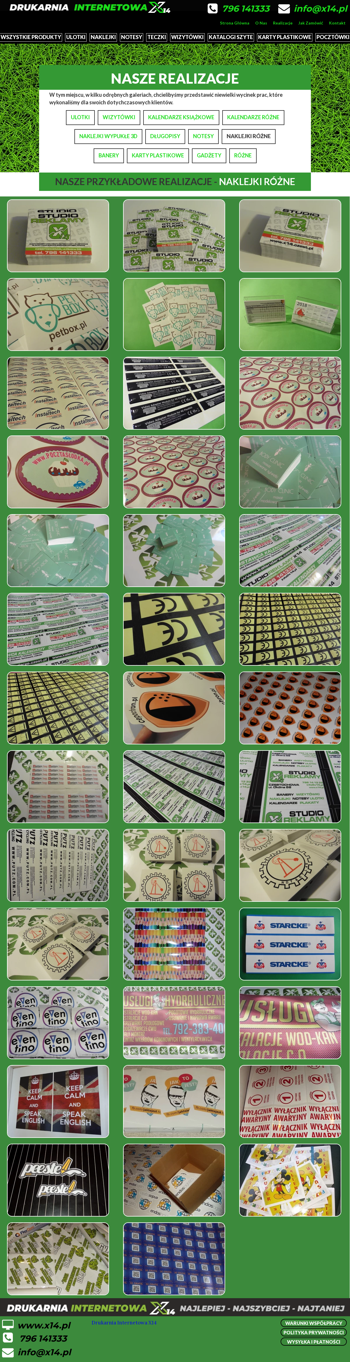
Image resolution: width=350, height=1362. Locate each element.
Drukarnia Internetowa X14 (124, 1322)
